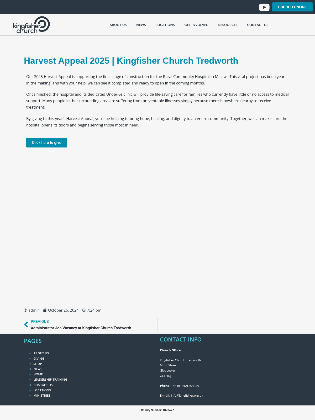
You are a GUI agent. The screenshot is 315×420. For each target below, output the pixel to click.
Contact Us (257, 24)
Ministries (41, 395)
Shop (37, 364)
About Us (118, 24)
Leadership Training (50, 379)
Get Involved (196, 24)
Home (38, 374)
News (141, 24)
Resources (227, 24)
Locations (165, 24)
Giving (38, 358)
